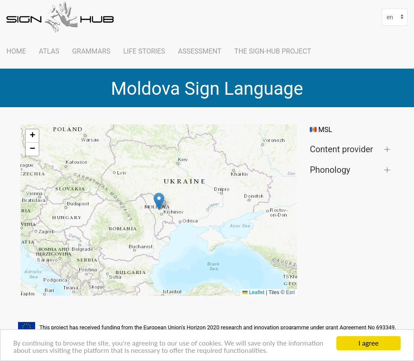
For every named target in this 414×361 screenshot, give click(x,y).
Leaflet (253, 292)
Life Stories (144, 51)
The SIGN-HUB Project (272, 51)
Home (16, 51)
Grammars (91, 51)
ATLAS (49, 51)
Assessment (199, 51)
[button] (159, 201)
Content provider (341, 148)
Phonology (330, 169)
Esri (290, 292)
